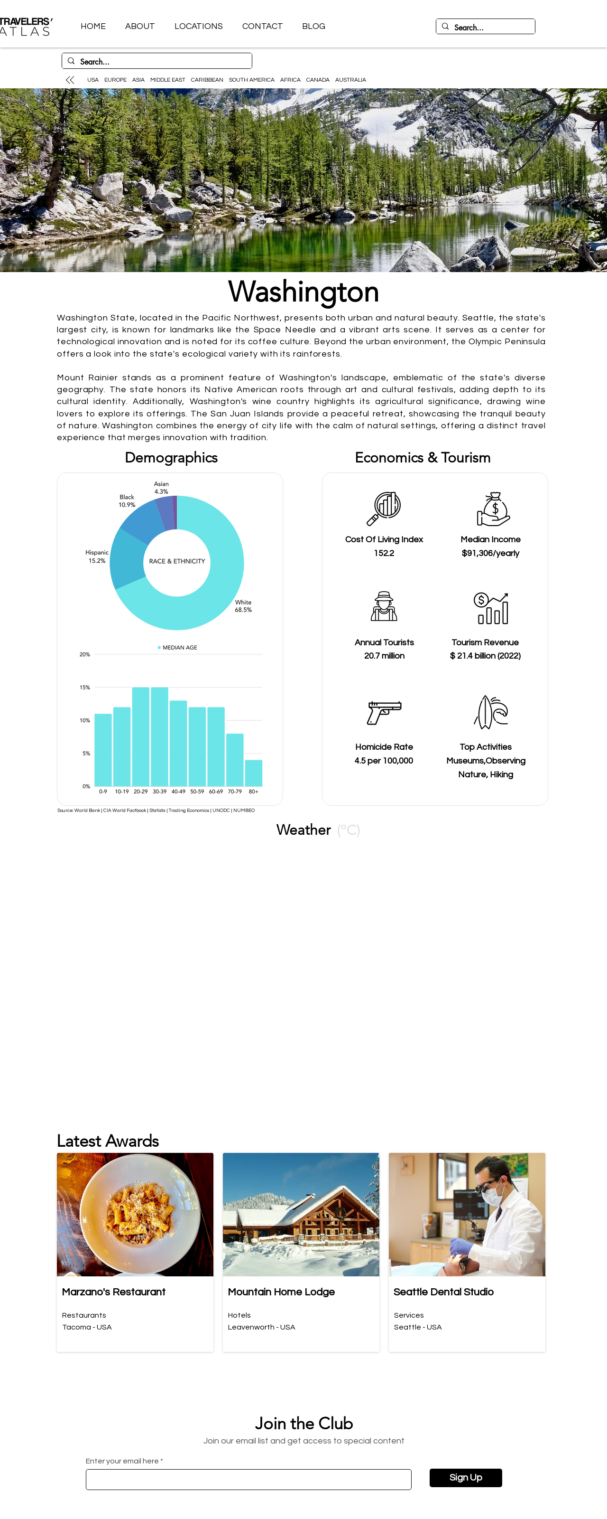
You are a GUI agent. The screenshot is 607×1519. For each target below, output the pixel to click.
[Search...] (484, 28)
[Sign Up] (466, 1478)
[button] (198, 26)
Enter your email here (122, 1461)
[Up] (70, 79)
